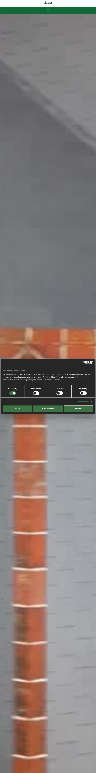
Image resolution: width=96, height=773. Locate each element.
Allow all (78, 409)
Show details (83, 402)
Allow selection (48, 409)
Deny (17, 409)
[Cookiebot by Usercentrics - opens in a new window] (83, 362)
